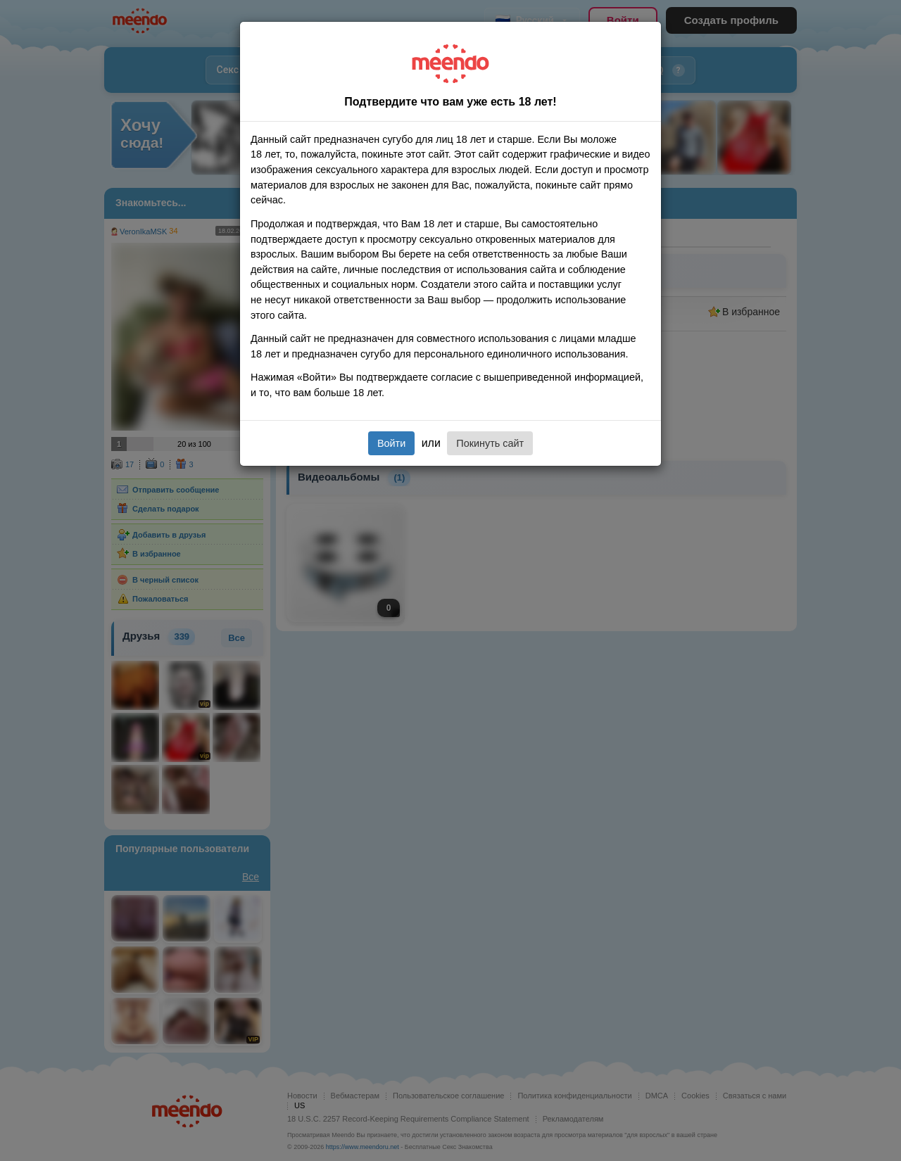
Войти (391, 443)
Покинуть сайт (490, 443)
